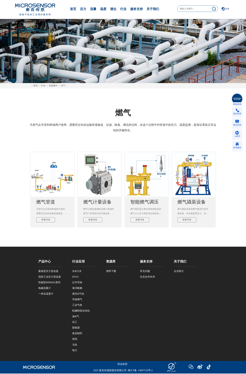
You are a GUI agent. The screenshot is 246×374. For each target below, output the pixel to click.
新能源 (76, 327)
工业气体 (77, 305)
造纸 (74, 339)
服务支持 (136, 9)
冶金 (74, 344)
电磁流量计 (44, 288)
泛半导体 (77, 282)
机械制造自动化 (81, 310)
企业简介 (179, 271)
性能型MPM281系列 (49, 282)
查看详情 (45, 220)
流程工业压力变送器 (49, 276)
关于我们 (153, 9)
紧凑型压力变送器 (48, 271)
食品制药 (77, 333)
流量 (93, 9)
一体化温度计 (45, 293)
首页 (73, 9)
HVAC (75, 276)
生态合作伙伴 (147, 276)
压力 (83, 9)
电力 (74, 350)
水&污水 (77, 271)
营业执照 (122, 364)
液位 (113, 9)
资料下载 (111, 271)
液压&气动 (78, 293)
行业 (123, 9)
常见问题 (145, 271)
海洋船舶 (77, 288)
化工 (74, 322)
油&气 (75, 316)
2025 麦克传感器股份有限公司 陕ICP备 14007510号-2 (123, 370)
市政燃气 (53, 85)
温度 (103, 9)
